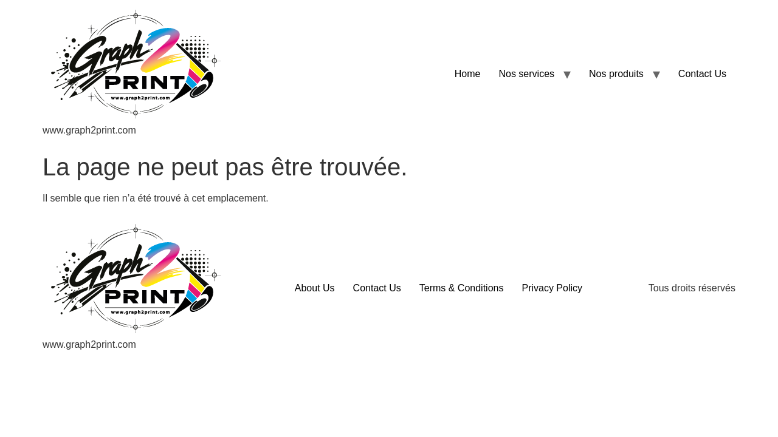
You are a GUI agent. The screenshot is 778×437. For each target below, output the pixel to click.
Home (468, 74)
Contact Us (702, 74)
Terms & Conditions (461, 288)
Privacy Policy (552, 288)
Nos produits (616, 74)
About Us (315, 288)
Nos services (526, 74)
